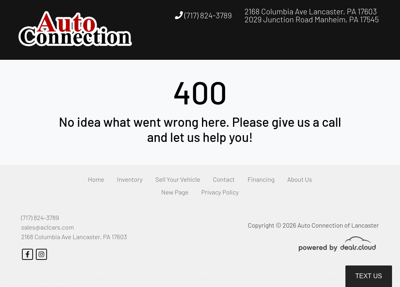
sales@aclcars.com (47, 227)
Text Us (368, 276)
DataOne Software (137, 273)
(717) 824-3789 (203, 15)
